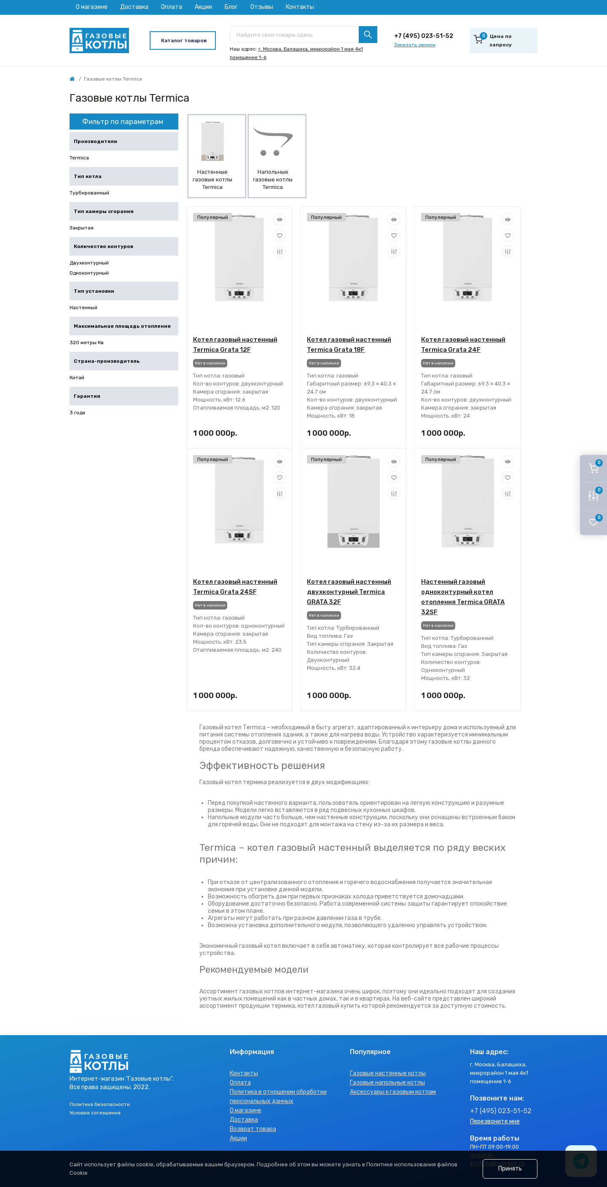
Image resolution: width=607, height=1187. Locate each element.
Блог (231, 7)
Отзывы (261, 7)
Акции (203, 7)
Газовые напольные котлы (387, 1082)
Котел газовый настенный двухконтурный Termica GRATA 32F (349, 592)
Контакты (300, 7)
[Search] (368, 34)
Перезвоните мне (495, 1121)
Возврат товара (253, 1129)
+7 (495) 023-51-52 (423, 36)
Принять (510, 1168)
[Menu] (183, 40)
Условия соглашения (95, 1113)
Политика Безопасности (100, 1104)
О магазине (91, 7)
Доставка (134, 7)
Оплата (171, 7)
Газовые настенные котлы (388, 1073)
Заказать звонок (414, 45)
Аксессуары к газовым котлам (393, 1091)
